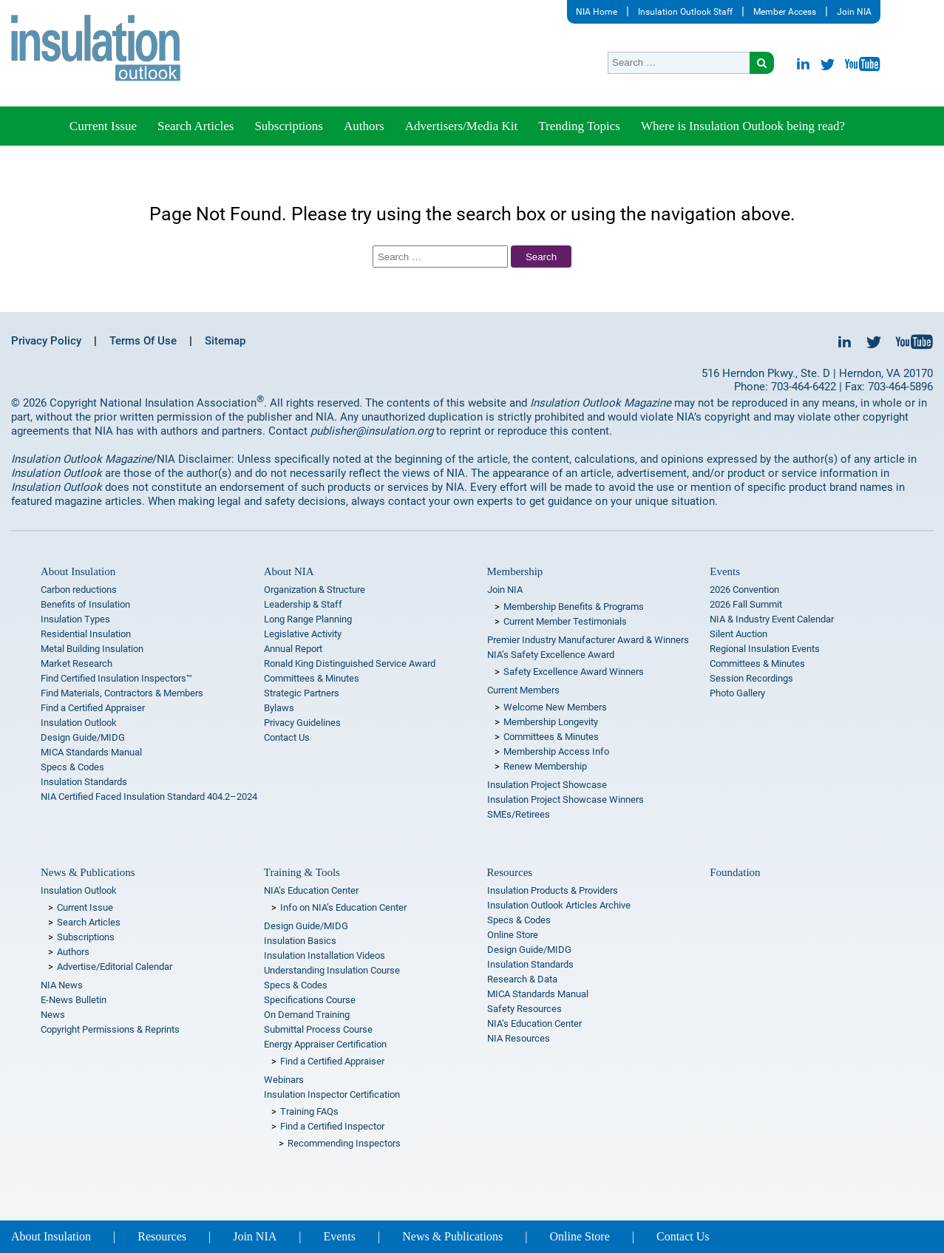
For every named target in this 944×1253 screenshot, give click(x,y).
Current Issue (103, 126)
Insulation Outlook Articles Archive (559, 905)
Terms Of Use (143, 340)
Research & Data (522, 979)
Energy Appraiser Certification (325, 1044)
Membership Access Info (556, 751)
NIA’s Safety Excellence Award (550, 654)
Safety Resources (524, 1008)
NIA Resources (518, 1038)
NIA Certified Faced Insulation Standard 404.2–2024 (149, 796)
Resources (510, 872)
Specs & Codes (72, 766)
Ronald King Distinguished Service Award (349, 663)
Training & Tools (302, 872)
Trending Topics (579, 126)
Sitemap (225, 340)
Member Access (784, 12)
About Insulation (78, 571)
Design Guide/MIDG (83, 737)
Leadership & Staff (303, 604)
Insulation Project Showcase (547, 784)
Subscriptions (288, 126)
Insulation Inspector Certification (332, 1094)
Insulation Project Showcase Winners (565, 799)
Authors (364, 126)
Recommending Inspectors (344, 1143)
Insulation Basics (300, 940)
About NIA (289, 571)
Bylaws (279, 707)
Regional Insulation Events (765, 648)
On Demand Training (307, 1014)
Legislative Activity (303, 633)
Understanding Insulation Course (332, 970)
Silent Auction (738, 633)
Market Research (76, 663)
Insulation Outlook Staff (685, 12)
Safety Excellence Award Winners (573, 671)
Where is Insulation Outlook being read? (743, 126)
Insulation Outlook (79, 722)
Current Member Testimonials (565, 621)
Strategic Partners (301, 693)
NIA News (62, 985)
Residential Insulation (86, 633)
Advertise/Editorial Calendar (114, 966)
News (53, 1014)
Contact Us (287, 737)
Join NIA (854, 12)
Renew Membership (545, 766)
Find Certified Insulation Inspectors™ (116, 678)
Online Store (512, 934)
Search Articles (195, 126)
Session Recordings (751, 678)
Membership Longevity (550, 721)
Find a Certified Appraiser (93, 707)
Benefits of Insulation (85, 604)
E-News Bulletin (73, 999)
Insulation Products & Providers (552, 890)
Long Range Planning (308, 619)
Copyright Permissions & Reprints (110, 1029)
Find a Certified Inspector (332, 1126)
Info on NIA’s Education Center (343, 907)
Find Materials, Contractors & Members (122, 693)
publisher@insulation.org (371, 431)
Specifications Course (310, 999)
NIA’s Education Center (311, 890)
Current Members (523, 690)
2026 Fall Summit (746, 604)
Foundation (735, 872)
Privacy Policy (46, 340)
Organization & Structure (314, 589)
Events (725, 571)
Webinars (284, 1079)
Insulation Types (75, 619)
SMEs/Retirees (518, 814)
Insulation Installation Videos (324, 955)
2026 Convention (744, 589)
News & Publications (88, 872)
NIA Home (596, 12)
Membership (515, 571)
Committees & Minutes (311, 678)
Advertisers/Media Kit (461, 126)
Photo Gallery (737, 693)
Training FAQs (309, 1111)
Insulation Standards (84, 781)
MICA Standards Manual (91, 752)
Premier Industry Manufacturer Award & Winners (588, 639)
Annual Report (293, 648)
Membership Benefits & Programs (573, 606)
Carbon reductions (79, 589)
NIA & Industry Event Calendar (772, 619)
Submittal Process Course (318, 1029)
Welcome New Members (555, 707)
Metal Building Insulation (92, 648)
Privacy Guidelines (302, 722)
